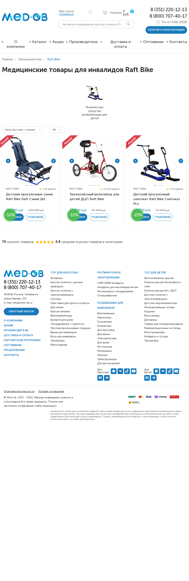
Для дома (103, 342)
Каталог (39, 41)
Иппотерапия (58, 344)
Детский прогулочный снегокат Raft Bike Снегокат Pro (156, 199)
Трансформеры (107, 359)
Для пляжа (56, 307)
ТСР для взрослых (64, 272)
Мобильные (104, 350)
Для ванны (103, 334)
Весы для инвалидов (63, 336)
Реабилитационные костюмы (162, 328)
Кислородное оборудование (115, 291)
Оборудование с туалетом (67, 324)
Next (53, 161)
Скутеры (55, 299)
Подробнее (35, 217)
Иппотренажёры (154, 332)
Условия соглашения (51, 391)
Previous (8, 161)
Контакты (178, 41)
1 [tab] (26, 185)
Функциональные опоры (159, 307)
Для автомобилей (108, 363)
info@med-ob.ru (22, 302)
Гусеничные (104, 321)
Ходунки (149, 311)
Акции (58, 41)
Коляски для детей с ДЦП (160, 290)
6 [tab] (35, 185)
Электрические (107, 338)
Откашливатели (107, 295)
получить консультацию (166, 29)
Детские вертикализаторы (160, 303)
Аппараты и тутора (156, 336)
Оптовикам (153, 41)
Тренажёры (57, 340)
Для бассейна (106, 330)
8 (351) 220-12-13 (168, 9)
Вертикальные (106, 313)
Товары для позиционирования (163, 324)
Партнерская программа (22, 340)
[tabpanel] (31, 161)
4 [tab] (31, 185)
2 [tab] (91, 185)
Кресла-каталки (60, 311)
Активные (56, 278)
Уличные (102, 355)
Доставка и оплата (120, 44)
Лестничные (104, 346)
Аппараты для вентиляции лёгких (117, 287)
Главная (7, 59)
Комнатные (104, 325)
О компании (16, 44)
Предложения (14, 350)
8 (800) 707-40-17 (168, 16)
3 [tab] (29, 185)
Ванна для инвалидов (63, 332)
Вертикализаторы (61, 315)
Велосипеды (152, 315)
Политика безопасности (19, 391)
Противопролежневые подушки (70, 328)
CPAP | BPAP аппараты (110, 283)
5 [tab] (33, 185)
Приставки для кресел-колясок (70, 303)
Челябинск (66, 14)
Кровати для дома (61, 319)
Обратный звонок (21, 311)
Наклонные (104, 317)
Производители (83, 41)
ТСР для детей (155, 272)
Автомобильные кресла (159, 278)
